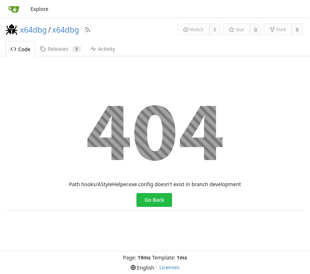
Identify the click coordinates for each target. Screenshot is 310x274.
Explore (39, 8)
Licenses (169, 267)
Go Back (154, 199)
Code (20, 49)
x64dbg (33, 29)
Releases (60, 48)
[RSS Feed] (87, 29)
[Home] (14, 9)
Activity (102, 48)
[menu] (142, 267)
